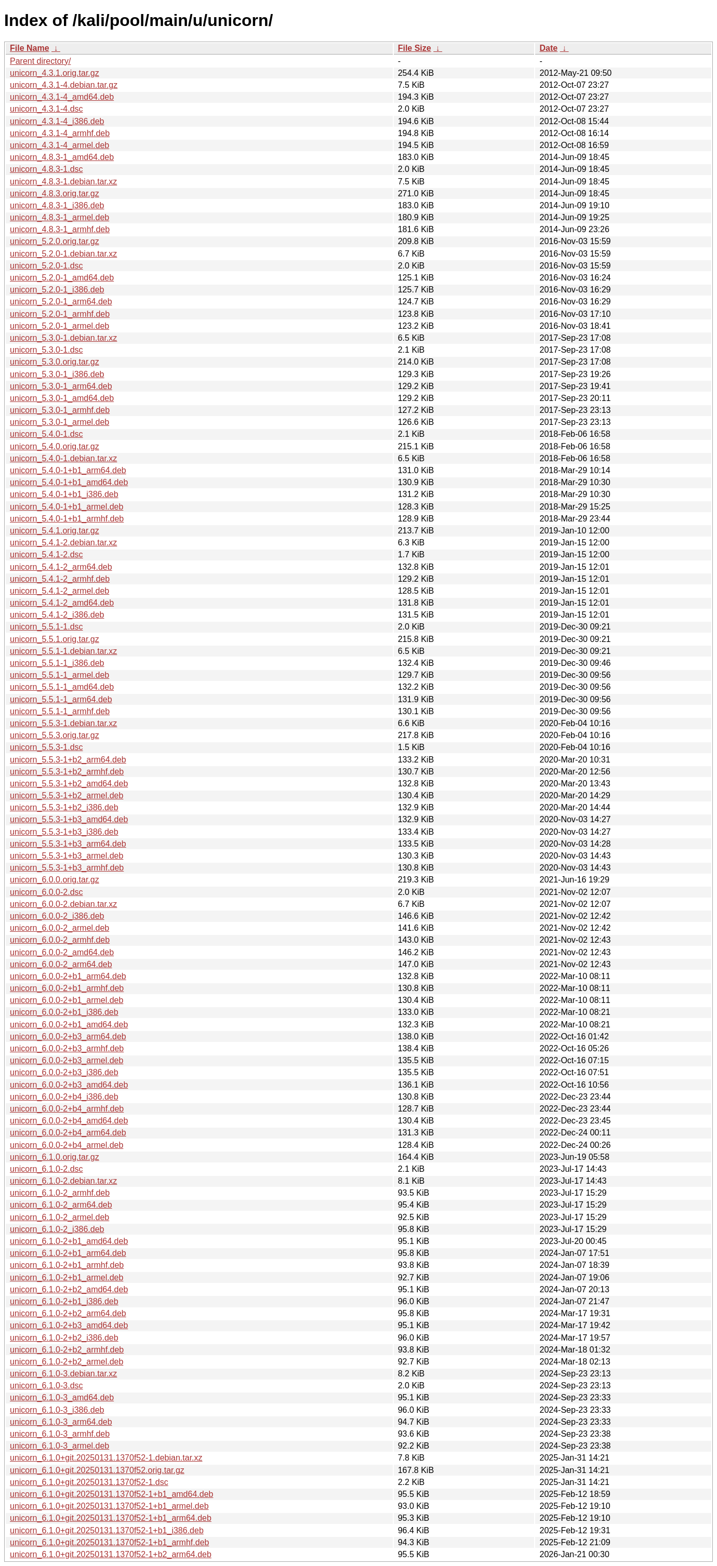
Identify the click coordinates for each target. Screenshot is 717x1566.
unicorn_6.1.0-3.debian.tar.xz (63, 1373)
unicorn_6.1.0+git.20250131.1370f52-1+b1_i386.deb (107, 1530)
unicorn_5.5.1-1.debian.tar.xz (63, 651)
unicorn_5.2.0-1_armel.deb (59, 326)
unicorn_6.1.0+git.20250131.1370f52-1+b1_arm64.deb (110, 1518)
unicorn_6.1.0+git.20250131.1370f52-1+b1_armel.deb (109, 1506)
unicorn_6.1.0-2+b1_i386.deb (64, 1301)
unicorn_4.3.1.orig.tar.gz (54, 73)
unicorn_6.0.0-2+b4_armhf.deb (67, 1108)
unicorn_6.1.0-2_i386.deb (57, 1229)
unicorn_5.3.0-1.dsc (46, 349)
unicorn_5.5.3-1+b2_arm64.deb (68, 759)
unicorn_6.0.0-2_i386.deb (57, 916)
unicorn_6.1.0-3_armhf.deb (60, 1433)
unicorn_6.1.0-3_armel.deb (59, 1445)
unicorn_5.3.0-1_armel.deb (59, 422)
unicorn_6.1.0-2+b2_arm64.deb (68, 1313)
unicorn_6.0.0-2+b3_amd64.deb (69, 1084)
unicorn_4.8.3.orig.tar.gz (54, 193)
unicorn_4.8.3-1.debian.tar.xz (63, 181)
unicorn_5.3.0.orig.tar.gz (54, 361)
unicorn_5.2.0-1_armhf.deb (60, 314)
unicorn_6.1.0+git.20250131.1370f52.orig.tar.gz (97, 1470)
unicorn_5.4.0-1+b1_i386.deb (64, 494)
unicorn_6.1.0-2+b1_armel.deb (66, 1277)
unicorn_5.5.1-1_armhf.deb (60, 711)
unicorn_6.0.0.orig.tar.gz (54, 879)
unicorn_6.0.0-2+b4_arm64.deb (68, 1132)
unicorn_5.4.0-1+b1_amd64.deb (69, 482)
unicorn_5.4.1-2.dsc (46, 554)
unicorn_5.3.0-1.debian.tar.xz (63, 337)
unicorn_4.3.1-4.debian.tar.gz (63, 85)
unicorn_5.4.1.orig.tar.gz (54, 530)
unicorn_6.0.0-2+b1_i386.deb (64, 1012)
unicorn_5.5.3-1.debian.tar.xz (63, 723)
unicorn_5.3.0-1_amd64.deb (62, 398)
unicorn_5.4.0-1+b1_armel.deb (66, 506)
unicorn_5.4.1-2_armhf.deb (60, 578)
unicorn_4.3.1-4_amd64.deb (62, 96)
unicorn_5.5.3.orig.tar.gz (54, 735)
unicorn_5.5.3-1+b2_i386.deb (64, 807)
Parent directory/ (40, 61)
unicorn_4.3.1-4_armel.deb (59, 145)
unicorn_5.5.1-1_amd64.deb (62, 686)
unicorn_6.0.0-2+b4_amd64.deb (69, 1120)
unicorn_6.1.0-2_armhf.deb (60, 1192)
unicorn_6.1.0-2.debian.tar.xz (63, 1180)
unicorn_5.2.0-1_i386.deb (57, 289)
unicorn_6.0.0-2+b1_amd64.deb (69, 1024)
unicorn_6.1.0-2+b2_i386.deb (64, 1337)
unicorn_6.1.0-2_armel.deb (59, 1217)
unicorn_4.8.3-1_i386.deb (57, 205)
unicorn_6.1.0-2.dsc (46, 1169)
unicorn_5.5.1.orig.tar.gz (54, 639)
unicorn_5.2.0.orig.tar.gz (54, 241)
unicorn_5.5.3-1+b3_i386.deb (64, 831)
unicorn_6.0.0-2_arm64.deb (61, 964)
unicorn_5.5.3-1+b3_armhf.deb (67, 867)
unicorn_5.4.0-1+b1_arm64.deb (68, 470)
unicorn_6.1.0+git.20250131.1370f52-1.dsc (89, 1482)
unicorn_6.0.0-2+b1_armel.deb (66, 1000)
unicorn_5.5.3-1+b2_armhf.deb (67, 771)
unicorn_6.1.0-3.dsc (46, 1385)
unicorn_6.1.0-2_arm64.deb (61, 1204)
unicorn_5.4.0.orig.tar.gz (54, 446)
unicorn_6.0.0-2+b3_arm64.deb (68, 1036)
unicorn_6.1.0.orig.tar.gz (54, 1157)
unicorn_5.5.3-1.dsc (46, 747)
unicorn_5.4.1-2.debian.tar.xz (63, 542)
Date (548, 48)
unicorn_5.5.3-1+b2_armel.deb (66, 795)
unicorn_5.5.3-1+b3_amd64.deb (69, 819)
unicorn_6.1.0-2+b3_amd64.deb (69, 1325)
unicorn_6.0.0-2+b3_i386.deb (64, 1072)
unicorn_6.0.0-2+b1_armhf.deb (67, 988)
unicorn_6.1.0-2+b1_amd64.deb (69, 1241)
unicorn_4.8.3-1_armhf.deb (60, 229)
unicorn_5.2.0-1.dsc (46, 265)
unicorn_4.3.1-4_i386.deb (57, 121)
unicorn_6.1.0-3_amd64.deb (62, 1397)
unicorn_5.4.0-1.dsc (46, 434)
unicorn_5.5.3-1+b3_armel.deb (66, 855)
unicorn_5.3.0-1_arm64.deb (61, 386)
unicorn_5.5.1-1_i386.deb (57, 663)
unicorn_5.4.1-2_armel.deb (59, 590)
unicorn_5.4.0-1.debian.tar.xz (63, 458)
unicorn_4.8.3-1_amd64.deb (62, 157)
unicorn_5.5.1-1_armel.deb (59, 675)
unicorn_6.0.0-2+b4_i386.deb (64, 1096)
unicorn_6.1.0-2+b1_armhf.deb (67, 1265)
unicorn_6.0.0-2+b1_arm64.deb (68, 976)
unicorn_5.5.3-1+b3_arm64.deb (68, 843)
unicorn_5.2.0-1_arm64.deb (61, 301)
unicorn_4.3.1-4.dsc (46, 108)
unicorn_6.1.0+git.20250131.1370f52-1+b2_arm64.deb (110, 1554)
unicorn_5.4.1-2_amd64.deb (62, 602)
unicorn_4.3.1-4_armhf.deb (60, 133)
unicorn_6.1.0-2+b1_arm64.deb (68, 1253)
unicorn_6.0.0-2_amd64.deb (62, 952)
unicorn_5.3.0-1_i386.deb (57, 374)
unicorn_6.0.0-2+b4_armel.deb (66, 1145)
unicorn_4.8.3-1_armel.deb (59, 217)
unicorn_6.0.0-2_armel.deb (59, 927)
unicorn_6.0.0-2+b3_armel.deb (66, 1060)
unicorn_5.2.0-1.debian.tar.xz (63, 253)
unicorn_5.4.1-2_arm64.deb (61, 567)
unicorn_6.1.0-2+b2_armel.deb (66, 1361)
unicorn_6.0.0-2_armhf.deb (60, 939)
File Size (414, 48)
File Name (29, 48)
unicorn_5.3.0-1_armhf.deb (60, 410)
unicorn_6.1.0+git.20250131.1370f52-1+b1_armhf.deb (109, 1542)
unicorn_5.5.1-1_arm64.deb (61, 699)
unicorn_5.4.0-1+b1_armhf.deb (67, 518)
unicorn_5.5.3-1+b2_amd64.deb (69, 783)
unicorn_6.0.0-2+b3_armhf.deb (67, 1048)
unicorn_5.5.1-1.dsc (46, 626)
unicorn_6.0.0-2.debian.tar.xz (63, 904)
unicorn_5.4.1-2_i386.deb (57, 614)
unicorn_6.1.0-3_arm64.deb (61, 1421)
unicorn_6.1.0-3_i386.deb (57, 1410)
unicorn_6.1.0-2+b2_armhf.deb (67, 1349)
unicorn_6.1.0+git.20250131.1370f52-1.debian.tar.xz (106, 1457)
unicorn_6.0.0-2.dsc (46, 892)
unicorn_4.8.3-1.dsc (46, 169)
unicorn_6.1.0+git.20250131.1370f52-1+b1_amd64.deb (111, 1494)
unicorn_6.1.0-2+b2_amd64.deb (69, 1289)
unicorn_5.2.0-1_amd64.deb (62, 277)
